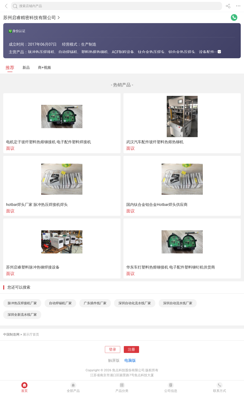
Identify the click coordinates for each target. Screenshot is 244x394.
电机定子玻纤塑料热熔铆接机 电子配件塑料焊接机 (48, 142)
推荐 (10, 67)
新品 (26, 68)
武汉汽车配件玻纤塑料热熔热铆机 (155, 142)
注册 (131, 349)
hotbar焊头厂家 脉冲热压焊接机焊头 (37, 204)
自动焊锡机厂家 (60, 303)
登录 (112, 349)
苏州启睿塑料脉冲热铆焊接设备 (33, 267)
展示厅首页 (31, 334)
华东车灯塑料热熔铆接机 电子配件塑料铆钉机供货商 (170, 267)
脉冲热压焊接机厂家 (22, 303)
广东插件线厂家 (95, 303)
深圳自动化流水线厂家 (134, 303)
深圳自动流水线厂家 (177, 303)
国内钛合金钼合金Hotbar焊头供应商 (157, 204)
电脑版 (130, 360)
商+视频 (44, 68)
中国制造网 (11, 334)
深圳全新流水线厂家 (22, 314)
